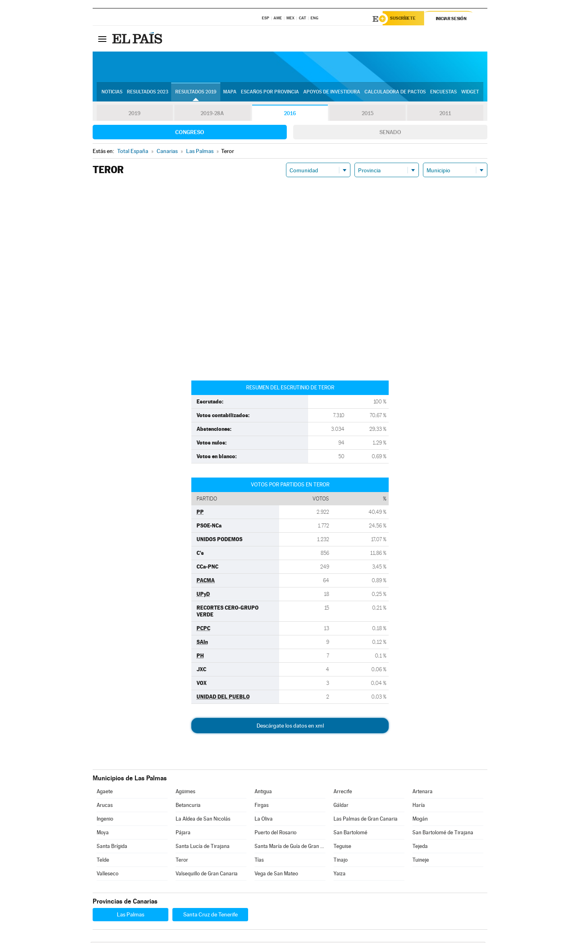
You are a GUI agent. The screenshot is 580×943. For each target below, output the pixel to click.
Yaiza (340, 875)
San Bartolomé (350, 834)
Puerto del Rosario (275, 834)
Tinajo (341, 861)
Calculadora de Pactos (395, 93)
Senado (390, 133)
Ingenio (105, 820)
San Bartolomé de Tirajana (442, 834)
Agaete (105, 793)
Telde (103, 861)
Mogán (420, 820)
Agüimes (185, 793)
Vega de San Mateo (276, 875)
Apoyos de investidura (331, 93)
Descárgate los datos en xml (290, 727)
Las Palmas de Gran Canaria (366, 820)
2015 (367, 114)
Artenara (422, 793)
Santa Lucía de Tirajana (203, 847)
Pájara (183, 834)
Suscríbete (405, 19)
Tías (259, 861)
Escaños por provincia (270, 93)
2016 (290, 114)
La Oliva (264, 820)
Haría (418, 806)
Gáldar (341, 806)
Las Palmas (130, 915)
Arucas (105, 806)
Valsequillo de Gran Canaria (207, 875)
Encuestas (443, 93)
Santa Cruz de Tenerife (210, 915)
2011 (445, 114)
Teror (182, 861)
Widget (470, 93)
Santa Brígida (112, 847)
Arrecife (343, 793)
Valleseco (107, 875)
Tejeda (420, 847)
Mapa (229, 93)
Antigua (263, 793)
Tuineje (420, 861)
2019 (134, 114)
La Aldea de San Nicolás (203, 820)
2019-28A (212, 114)
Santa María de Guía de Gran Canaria (290, 847)
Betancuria (188, 806)
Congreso (189, 133)
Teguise (342, 847)
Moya (103, 834)
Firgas (262, 806)
